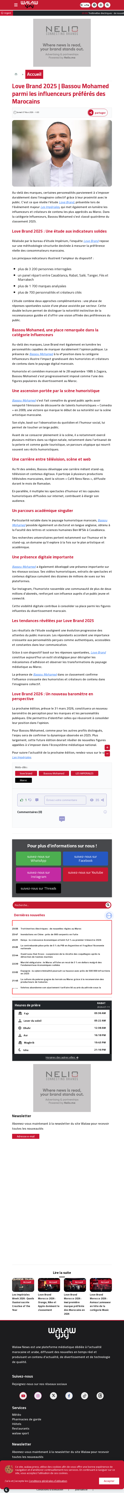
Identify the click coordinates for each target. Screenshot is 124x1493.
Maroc (23, 780)
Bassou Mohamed (41, 354)
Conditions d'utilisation (49, 1489)
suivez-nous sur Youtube (85, 872)
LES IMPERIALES (84, 773)
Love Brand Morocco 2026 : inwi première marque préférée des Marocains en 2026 (74, 1304)
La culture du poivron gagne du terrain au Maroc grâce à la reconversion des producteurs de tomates (62, 980)
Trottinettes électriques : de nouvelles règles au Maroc (51, 928)
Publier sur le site (63, 1481)
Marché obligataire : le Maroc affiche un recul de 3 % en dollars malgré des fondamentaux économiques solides (61, 963)
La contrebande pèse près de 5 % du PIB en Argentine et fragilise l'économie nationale (62, 946)
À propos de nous (30, 1481)
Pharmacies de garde (26, 1419)
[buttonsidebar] (16, 5)
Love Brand (66, 202)
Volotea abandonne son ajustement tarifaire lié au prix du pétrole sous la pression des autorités (61, 988)
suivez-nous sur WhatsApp (38, 858)
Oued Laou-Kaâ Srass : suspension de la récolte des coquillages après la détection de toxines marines (60, 955)
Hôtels (16, 1424)
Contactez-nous (94, 1481)
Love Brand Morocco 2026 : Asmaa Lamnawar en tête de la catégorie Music (100, 1302)
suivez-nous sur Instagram (38, 874)
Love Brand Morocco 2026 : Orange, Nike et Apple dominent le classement (49, 1302)
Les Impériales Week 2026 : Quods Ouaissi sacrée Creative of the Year (23, 1302)
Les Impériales (50, 207)
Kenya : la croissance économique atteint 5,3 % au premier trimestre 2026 (61, 940)
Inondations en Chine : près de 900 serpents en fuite (49, 934)
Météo (16, 1414)
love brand (26, 773)
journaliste (81, 1489)
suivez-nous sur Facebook (85, 858)
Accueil (34, 74)
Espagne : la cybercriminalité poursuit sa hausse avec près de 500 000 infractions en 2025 (65, 972)
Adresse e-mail (26, 1136)
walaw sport (20, 1433)
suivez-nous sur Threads (38, 888)
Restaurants (20, 1428)
